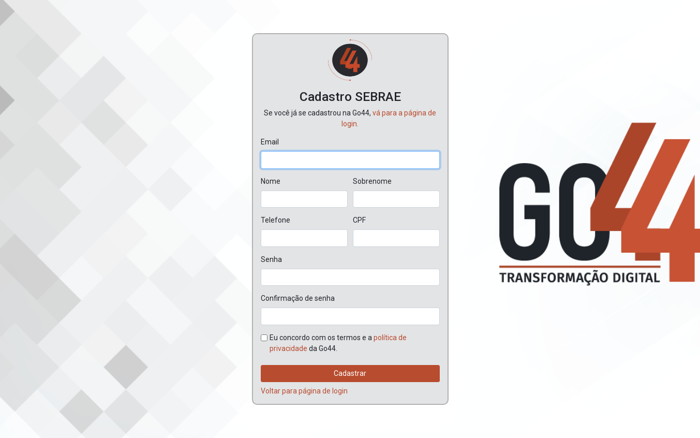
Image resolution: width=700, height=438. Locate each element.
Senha (271, 259)
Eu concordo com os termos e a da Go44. (338, 343)
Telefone (275, 220)
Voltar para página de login (304, 391)
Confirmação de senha (298, 298)
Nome (270, 181)
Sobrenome (372, 181)
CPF (359, 220)
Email (270, 142)
